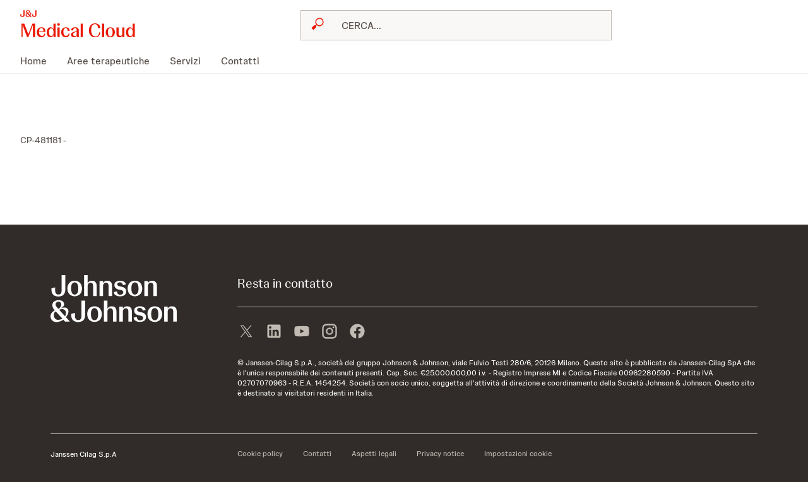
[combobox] (456, 25)
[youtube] (302, 332)
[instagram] (329, 332)
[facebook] (357, 332)
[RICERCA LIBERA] (463, 25)
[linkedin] (274, 332)
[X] (246, 332)
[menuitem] (38, 60)
